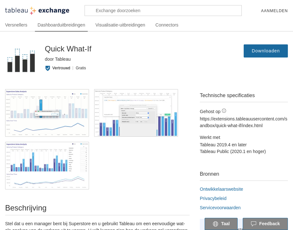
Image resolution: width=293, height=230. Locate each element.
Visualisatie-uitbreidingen (124, 25)
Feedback (265, 224)
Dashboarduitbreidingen (63, 25)
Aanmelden (274, 11)
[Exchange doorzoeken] (163, 10)
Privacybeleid (214, 198)
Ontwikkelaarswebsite (224, 189)
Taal (221, 224)
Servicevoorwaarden (222, 207)
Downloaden (265, 51)
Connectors (172, 25)
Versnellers (16, 25)
